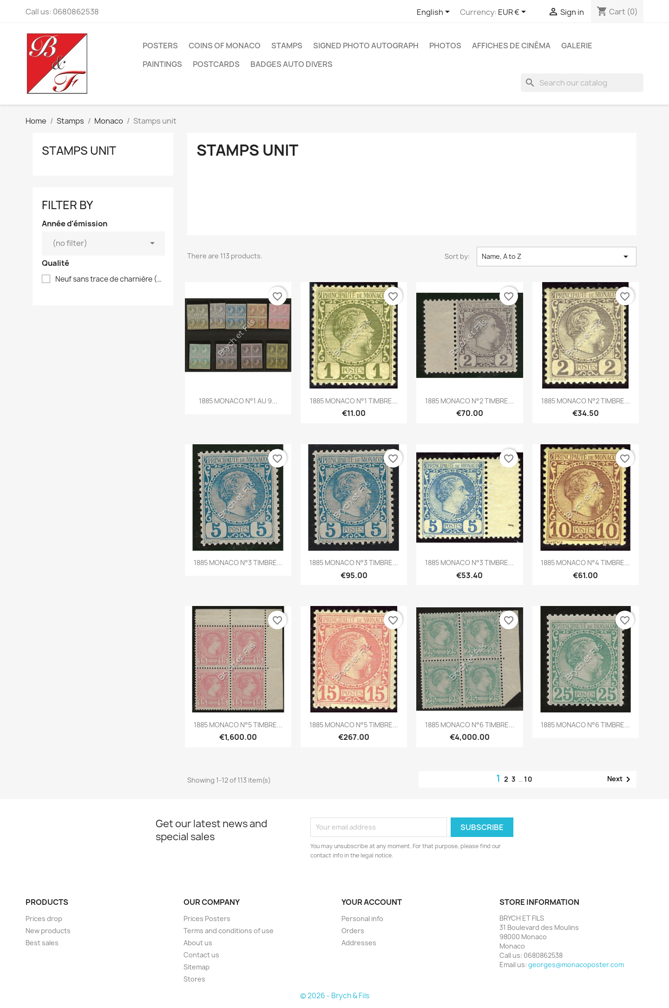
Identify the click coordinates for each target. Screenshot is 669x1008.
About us (198, 942)
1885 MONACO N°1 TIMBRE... (354, 400)
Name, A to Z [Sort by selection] (556, 256)
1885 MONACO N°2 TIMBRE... (469, 400)
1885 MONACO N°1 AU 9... (238, 400)
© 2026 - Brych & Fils (334, 996)
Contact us (201, 954)
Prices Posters (207, 918)
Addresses (358, 942)
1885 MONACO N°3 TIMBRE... (238, 562)
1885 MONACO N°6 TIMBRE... (469, 724)
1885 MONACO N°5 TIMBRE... (238, 724)
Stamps (286, 45)
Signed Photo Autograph (366, 45)
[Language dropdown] (435, 12)
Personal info (362, 918)
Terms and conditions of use (229, 930)
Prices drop (44, 918)
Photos (445, 45)
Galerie (576, 45)
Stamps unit (79, 150)
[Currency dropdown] (513, 12)
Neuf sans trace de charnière (109, 279)
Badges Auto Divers (291, 64)
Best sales (42, 942)
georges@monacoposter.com (576, 964)
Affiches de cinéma (511, 45)
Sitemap (197, 966)
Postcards (216, 64)
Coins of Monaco (225, 45)
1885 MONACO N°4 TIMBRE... (585, 562)
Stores (194, 979)
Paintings (162, 64)
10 (528, 779)
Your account (371, 902)
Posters (160, 45)
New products (48, 930)
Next (620, 779)
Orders (352, 930)
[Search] (582, 82)
